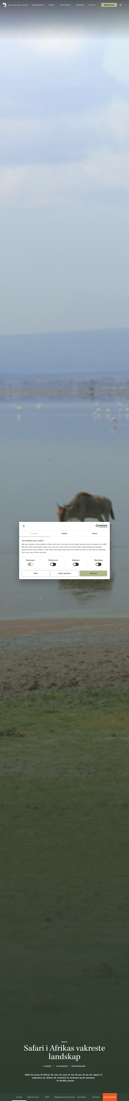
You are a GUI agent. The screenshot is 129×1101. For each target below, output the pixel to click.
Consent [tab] (34, 533)
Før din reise (66, 5)
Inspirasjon (80, 5)
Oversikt (19, 1097)
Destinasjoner (38, 5)
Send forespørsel (110, 1097)
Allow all (93, 573)
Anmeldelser (81, 1097)
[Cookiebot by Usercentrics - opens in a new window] (98, 526)
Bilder (47, 1097)
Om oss (92, 5)
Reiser (52, 5)
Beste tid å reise (33, 1097)
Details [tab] (64, 533)
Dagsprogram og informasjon (64, 1097)
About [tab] (94, 533)
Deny (36, 573)
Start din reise (109, 5)
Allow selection (64, 573)
